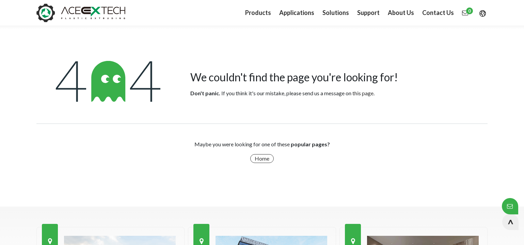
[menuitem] (296, 13)
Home (262, 158)
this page (363, 93)
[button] (510, 222)
